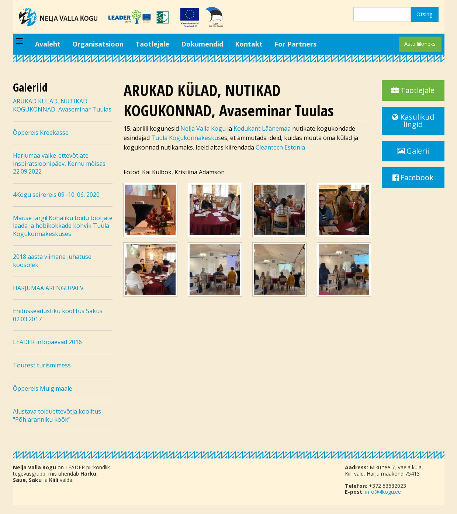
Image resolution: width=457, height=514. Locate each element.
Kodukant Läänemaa (262, 128)
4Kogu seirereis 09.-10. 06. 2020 (56, 195)
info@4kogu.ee (383, 491)
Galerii (413, 151)
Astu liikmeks (420, 43)
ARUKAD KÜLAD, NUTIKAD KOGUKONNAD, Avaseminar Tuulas (62, 105)
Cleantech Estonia (280, 147)
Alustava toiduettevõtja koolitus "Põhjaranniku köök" (57, 415)
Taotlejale (152, 44)
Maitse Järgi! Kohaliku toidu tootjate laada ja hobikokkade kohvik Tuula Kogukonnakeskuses (62, 226)
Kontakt (249, 44)
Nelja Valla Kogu (203, 128)
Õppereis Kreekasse (41, 132)
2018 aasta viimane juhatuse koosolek (52, 261)
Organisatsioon (98, 44)
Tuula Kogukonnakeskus (186, 138)
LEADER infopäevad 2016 (47, 342)
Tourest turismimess (42, 365)
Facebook (412, 177)
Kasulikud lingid (413, 120)
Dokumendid (202, 44)
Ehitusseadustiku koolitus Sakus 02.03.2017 (58, 315)
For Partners (295, 44)
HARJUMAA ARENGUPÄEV (48, 288)
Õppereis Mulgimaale (42, 388)
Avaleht (47, 44)
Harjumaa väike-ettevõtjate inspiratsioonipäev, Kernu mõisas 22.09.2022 (59, 163)
